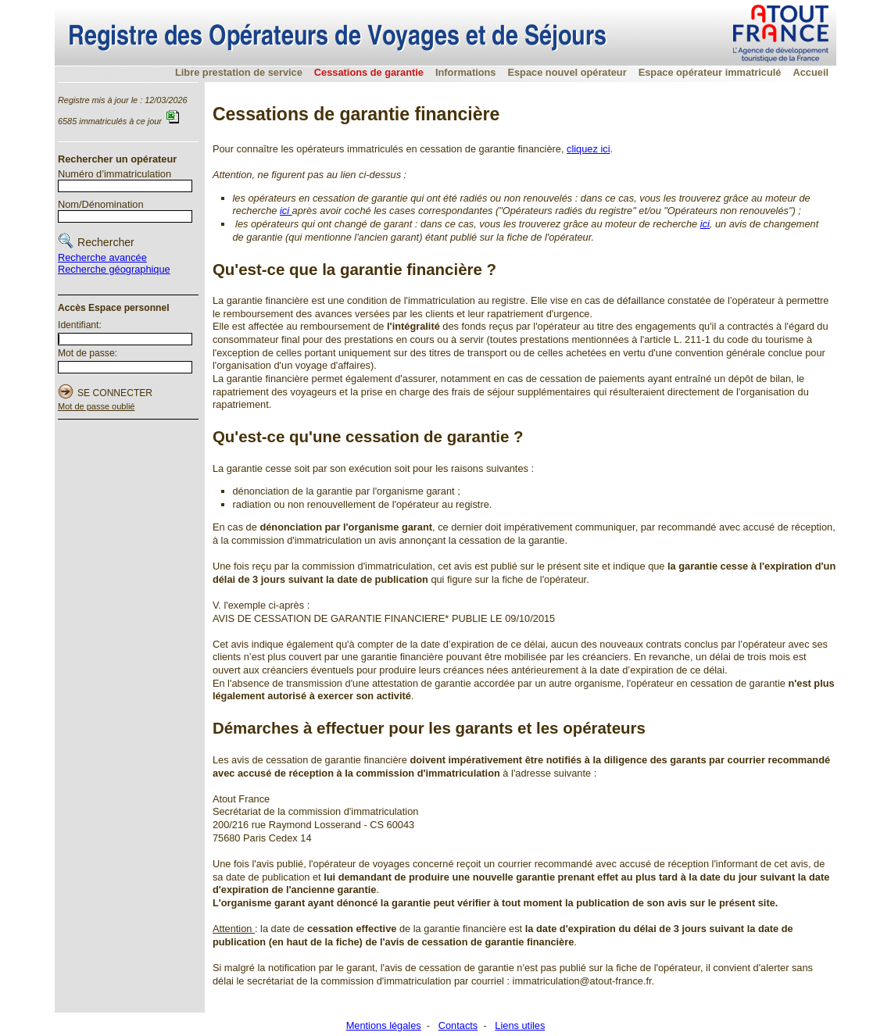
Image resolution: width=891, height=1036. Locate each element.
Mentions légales (383, 1025)
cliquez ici (588, 149)
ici (286, 210)
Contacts (458, 1025)
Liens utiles (520, 1025)
